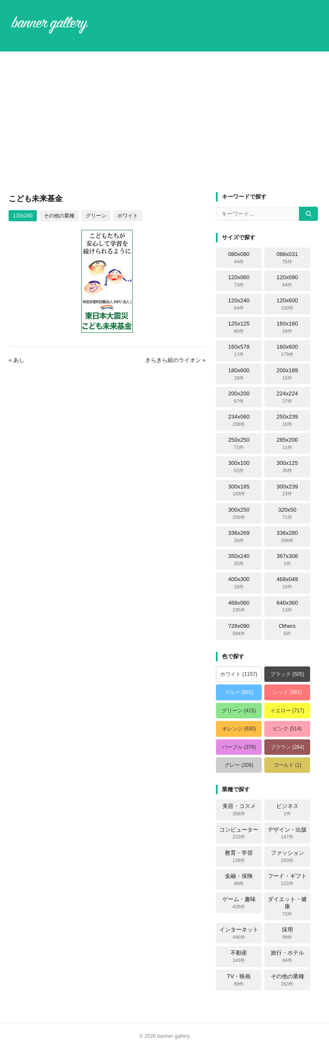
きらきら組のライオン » (175, 360)
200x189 (287, 374)
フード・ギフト (287, 879)
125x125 (239, 327)
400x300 (239, 583)
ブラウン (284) (287, 747)
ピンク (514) (287, 729)
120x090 (287, 281)
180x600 (239, 374)
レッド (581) (287, 692)
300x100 (239, 466)
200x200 (239, 397)
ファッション (287, 856)
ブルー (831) (238, 692)
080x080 (239, 258)
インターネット (238, 933)
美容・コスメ (239, 810)
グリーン (96, 216)
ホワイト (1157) (238, 674)
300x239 (287, 490)
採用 (287, 933)
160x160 (287, 327)
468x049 (287, 583)
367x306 (287, 560)
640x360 (287, 606)
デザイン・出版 (287, 833)
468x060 (239, 606)
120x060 (239, 281)
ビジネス (287, 810)
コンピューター (238, 833)
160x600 (287, 350)
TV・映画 (239, 980)
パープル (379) (239, 747)
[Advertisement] (164, 122)
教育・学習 (239, 856)
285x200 (287, 443)
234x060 (239, 420)
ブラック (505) (287, 674)
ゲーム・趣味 (239, 903)
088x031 (287, 258)
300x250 (239, 513)
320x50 (287, 513)
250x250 (239, 443)
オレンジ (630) (239, 729)
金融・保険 (239, 879)
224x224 (287, 397)
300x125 (287, 466)
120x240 (23, 216)
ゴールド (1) (287, 765)
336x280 (287, 536)
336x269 (239, 536)
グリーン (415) (239, 711)
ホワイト (127, 216)
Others (287, 629)
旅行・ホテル (287, 956)
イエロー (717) (287, 711)
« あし (16, 360)
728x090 (239, 629)
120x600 (287, 304)
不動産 (238, 956)
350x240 (239, 560)
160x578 (239, 350)
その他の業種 (59, 216)
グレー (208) (238, 765)
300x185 (239, 490)
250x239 (287, 420)
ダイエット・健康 (287, 906)
